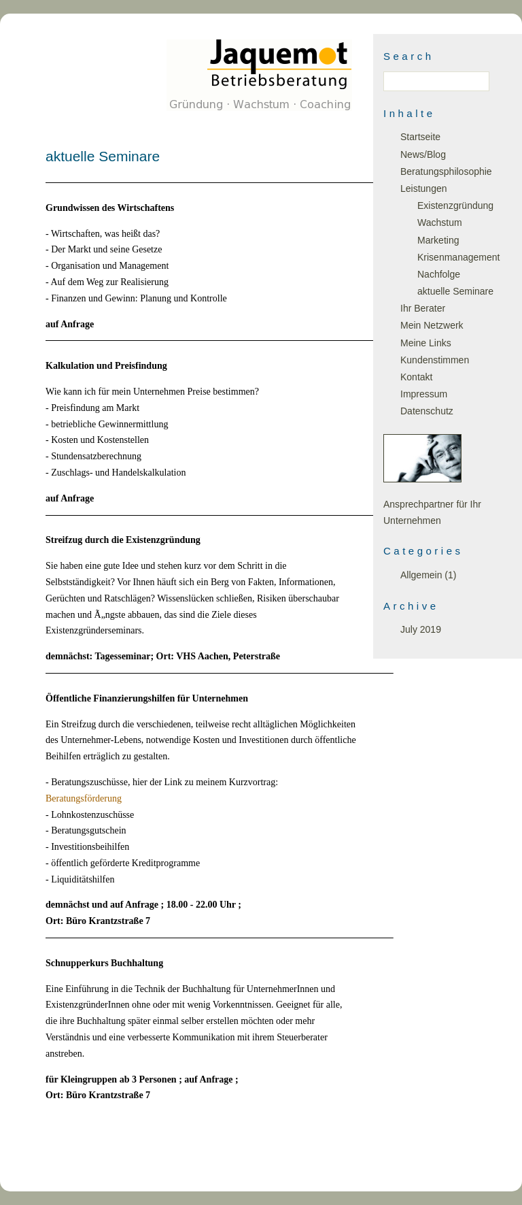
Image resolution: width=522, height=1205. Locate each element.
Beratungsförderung (84, 798)
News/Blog (423, 154)
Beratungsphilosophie (446, 171)
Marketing (438, 240)
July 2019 (420, 629)
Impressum (423, 394)
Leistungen (423, 188)
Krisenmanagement (458, 257)
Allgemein (421, 575)
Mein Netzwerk (432, 325)
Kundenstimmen (434, 359)
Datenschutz (426, 411)
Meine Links (425, 342)
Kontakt (416, 377)
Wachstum (439, 222)
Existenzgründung (455, 205)
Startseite (420, 136)
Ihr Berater (422, 308)
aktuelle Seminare (455, 291)
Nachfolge (438, 274)
